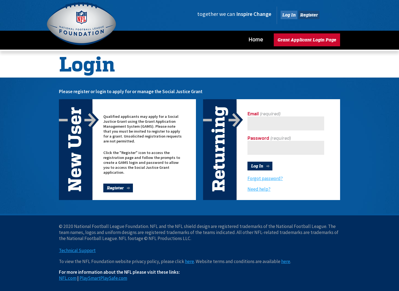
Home (256, 39)
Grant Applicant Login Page (307, 39)
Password (258, 138)
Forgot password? (265, 178)
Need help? (258, 189)
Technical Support (77, 250)
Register (309, 15)
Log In (289, 15)
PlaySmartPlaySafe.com (103, 278)
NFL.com (67, 278)
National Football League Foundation (81, 23)
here (189, 261)
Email (253, 113)
